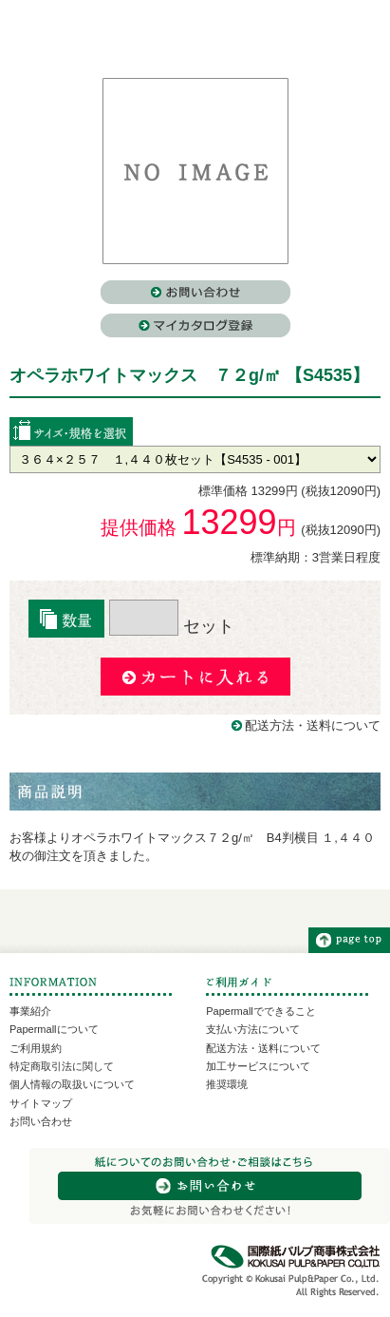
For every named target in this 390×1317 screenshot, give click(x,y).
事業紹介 (30, 1011)
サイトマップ (40, 1103)
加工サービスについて (258, 1066)
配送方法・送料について (313, 725)
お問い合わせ (40, 1121)
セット (171, 626)
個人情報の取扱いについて (72, 1084)
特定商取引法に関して (61, 1066)
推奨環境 (227, 1084)
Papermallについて (54, 1029)
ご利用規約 (35, 1048)
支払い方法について (253, 1029)
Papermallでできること (261, 1011)
